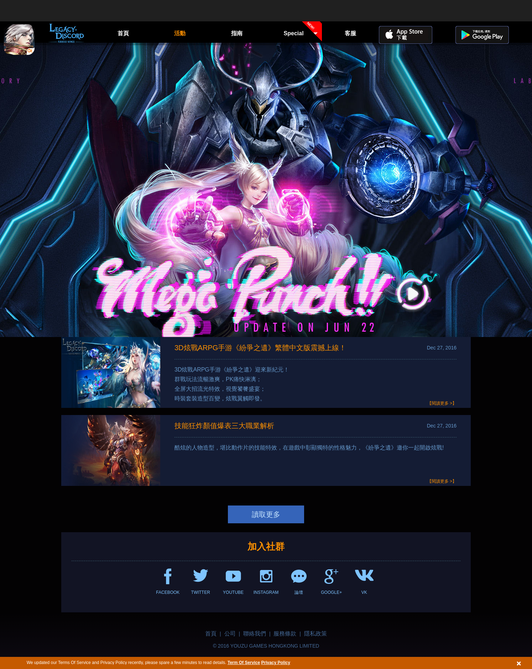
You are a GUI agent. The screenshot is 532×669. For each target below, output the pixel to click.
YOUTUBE (233, 592)
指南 (236, 33)
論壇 (298, 592)
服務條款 (284, 634)
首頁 (123, 33)
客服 (350, 33)
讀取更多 (266, 514)
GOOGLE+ (331, 592)
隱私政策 (315, 634)
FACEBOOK (167, 592)
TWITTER (200, 592)
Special (303, 32)
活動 (180, 33)
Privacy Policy (275, 662)
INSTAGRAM (266, 592)
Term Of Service (244, 662)
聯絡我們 (254, 634)
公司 (230, 634)
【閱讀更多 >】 (442, 403)
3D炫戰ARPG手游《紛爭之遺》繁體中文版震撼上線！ (260, 348)
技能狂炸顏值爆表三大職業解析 (224, 426)
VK (364, 592)
